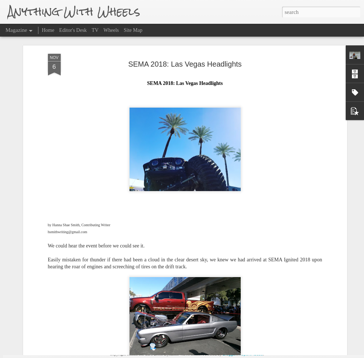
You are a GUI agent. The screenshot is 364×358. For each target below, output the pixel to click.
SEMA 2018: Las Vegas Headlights (184, 37)
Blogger (230, 354)
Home (48, 30)
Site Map (133, 30)
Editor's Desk (73, 30)
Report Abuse (251, 354)
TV (95, 30)
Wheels (111, 30)
